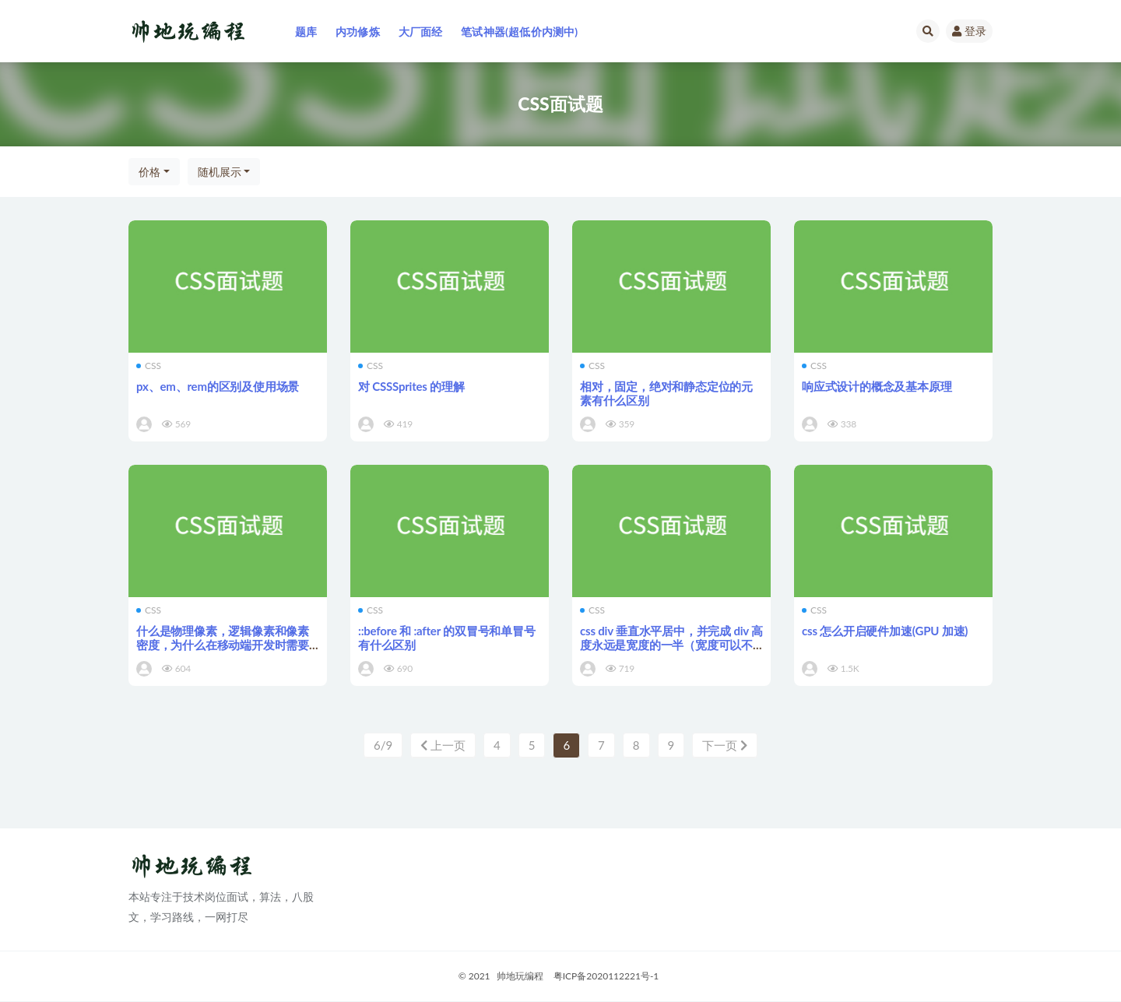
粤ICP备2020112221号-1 (606, 977)
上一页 (443, 745)
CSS (148, 365)
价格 (149, 171)
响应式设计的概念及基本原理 (876, 386)
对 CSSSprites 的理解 (411, 386)
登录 (969, 30)
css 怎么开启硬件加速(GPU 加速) (885, 631)
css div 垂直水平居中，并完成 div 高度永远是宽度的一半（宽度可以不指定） (671, 645)
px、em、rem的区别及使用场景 (217, 386)
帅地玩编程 (520, 977)
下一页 (724, 745)
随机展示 (219, 171)
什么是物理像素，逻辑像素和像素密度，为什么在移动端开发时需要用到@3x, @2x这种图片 (222, 645)
